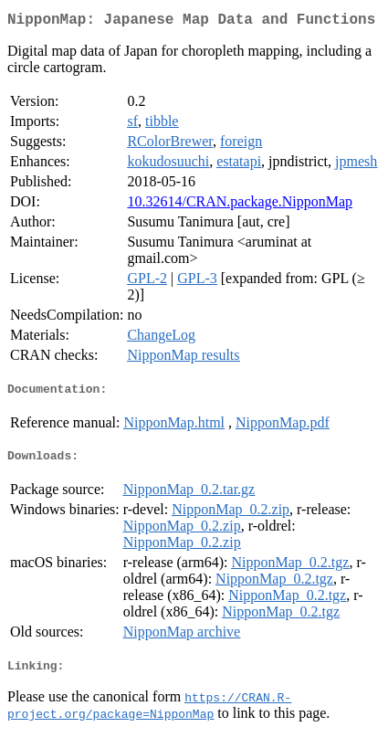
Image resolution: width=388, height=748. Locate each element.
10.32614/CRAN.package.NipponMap (239, 205)
